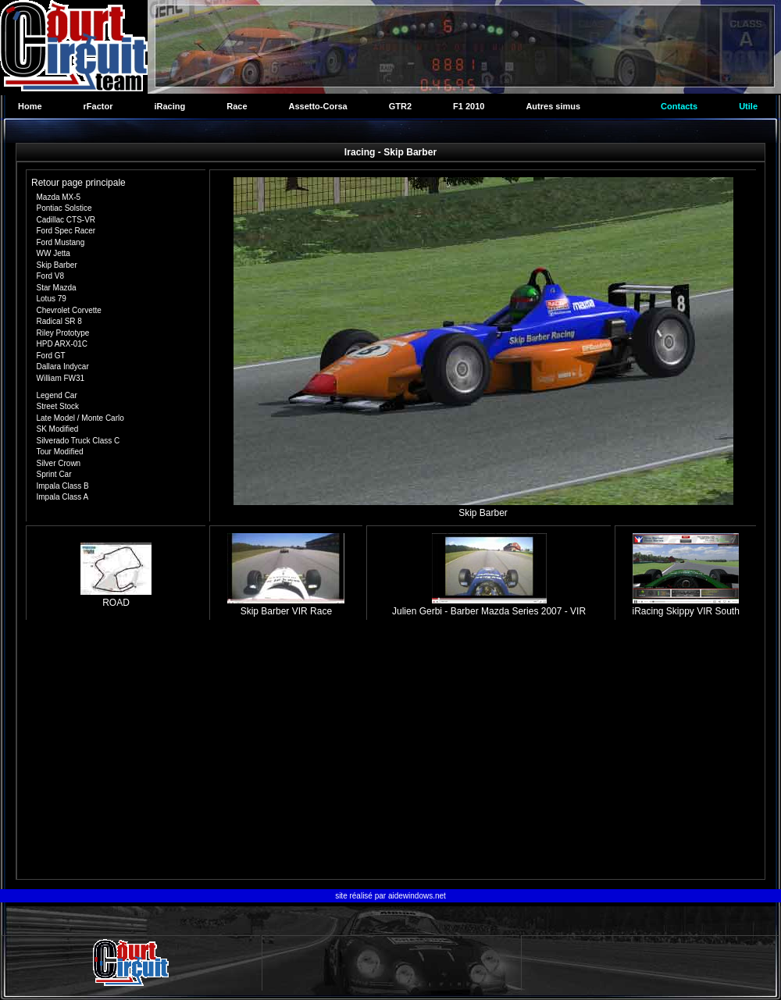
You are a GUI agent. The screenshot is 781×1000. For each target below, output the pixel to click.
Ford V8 (51, 276)
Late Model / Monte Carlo (80, 418)
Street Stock (58, 406)
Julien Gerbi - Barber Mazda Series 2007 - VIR (489, 606)
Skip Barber (57, 265)
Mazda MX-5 (59, 197)
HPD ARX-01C (62, 344)
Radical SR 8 (59, 321)
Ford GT (51, 355)
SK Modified (58, 429)
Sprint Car (54, 474)
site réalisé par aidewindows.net (390, 895)
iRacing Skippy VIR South (685, 606)
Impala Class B (63, 486)
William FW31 (61, 378)
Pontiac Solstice (64, 208)
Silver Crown (59, 463)
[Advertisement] (391, 751)
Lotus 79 (51, 298)
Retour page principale (78, 182)
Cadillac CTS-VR (66, 219)
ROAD (116, 597)
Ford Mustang (61, 242)
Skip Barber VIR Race (285, 606)
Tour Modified (60, 451)
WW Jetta (53, 253)
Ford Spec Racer (66, 230)
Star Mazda (57, 287)
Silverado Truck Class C (78, 440)
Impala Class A (63, 497)
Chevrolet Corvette (69, 310)
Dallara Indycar (63, 366)
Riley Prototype (63, 333)
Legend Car (57, 395)
